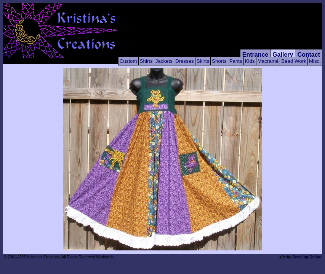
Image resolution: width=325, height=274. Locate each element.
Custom (128, 61)
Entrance (255, 54)
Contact (308, 54)
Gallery (282, 54)
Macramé (268, 61)
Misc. (315, 61)
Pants (235, 61)
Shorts (219, 61)
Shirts (146, 61)
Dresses (184, 61)
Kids (250, 61)
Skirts (203, 61)
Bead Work (293, 61)
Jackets (164, 61)
